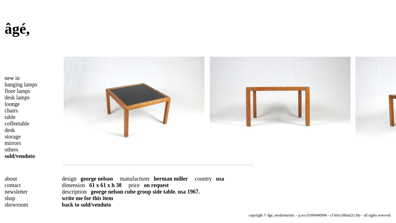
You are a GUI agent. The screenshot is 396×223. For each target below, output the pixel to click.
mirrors (13, 143)
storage (13, 136)
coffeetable (17, 123)
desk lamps (17, 97)
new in (12, 78)
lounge (12, 104)
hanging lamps (21, 84)
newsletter (16, 192)
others (11, 149)
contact (13, 185)
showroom (16, 205)
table (10, 117)
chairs (11, 110)
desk (10, 130)
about (11, 179)
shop (10, 198)
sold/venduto (20, 156)
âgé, (17, 28)
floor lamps (17, 91)
